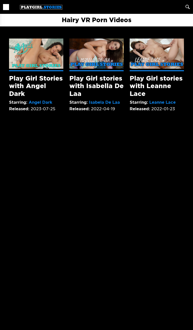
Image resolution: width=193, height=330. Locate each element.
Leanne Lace (162, 102)
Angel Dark (40, 102)
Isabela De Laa (104, 102)
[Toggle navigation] (6, 7)
